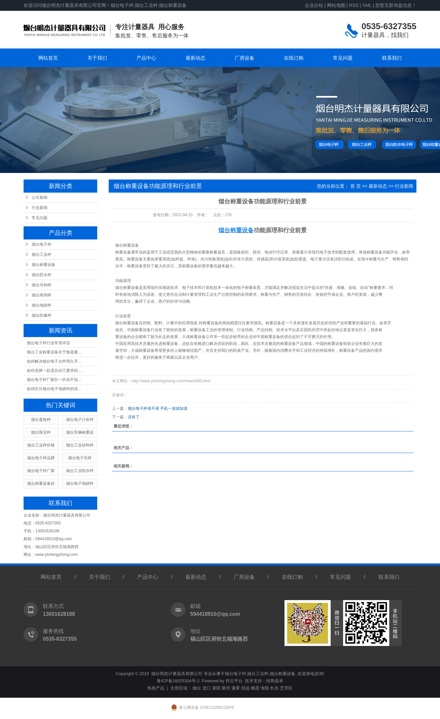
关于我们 (97, 58)
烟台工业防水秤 (80, 470)
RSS (353, 5)
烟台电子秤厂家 (41, 470)
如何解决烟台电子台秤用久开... (54, 361)
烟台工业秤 (41, 254)
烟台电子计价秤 (80, 419)
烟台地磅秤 (41, 305)
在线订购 (293, 58)
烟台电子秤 (41, 244)
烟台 (196, 688)
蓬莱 (235, 688)
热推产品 (155, 688)
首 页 (355, 186)
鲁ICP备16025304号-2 (178, 680)
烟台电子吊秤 (80, 458)
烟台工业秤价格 (41, 445)
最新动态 (195, 58)
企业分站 (314, 5)
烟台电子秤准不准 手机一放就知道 (158, 408)
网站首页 (48, 58)
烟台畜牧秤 (41, 419)
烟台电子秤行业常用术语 (48, 343)
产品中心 (146, 58)
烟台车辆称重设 (80, 432)
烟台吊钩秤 (41, 285)
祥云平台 (234, 680)
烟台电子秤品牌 (41, 458)
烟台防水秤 (41, 275)
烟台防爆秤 (41, 315)
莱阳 (216, 688)
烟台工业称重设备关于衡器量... (54, 352)
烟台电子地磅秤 (80, 483)
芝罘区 (286, 688)
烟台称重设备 (43, 264)
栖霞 (255, 688)
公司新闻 (39, 197)
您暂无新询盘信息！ (395, 5)
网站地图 (336, 5)
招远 (245, 688)
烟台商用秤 (41, 295)
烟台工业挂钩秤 (80, 445)
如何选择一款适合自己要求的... (54, 370)
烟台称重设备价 (41, 483)
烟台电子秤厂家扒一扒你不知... (54, 379)
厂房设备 (244, 58)
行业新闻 (39, 207)
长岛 (274, 688)
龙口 (206, 688)
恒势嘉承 (274, 680)
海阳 (265, 688)
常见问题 (343, 58)
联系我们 (392, 58)
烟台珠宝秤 (41, 432)
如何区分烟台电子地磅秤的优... (54, 389)
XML (366, 5)
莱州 (226, 688)
